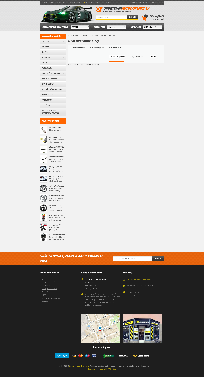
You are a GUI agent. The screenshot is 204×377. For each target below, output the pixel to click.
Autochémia (47, 68)
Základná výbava (49, 78)
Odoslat (158, 258)
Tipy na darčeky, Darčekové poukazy (50, 111)
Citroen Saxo (93, 35)
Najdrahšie (115, 47)
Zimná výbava (48, 94)
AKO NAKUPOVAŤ (48, 282)
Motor (45, 52)
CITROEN (84, 35)
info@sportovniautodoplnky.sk (97, 2)
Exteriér (45, 46)
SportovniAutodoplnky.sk (123, 9)
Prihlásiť (145, 2)
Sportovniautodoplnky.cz (79, 366)
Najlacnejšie (97, 47)
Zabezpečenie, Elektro (51, 73)
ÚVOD (44, 279)
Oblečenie (46, 105)
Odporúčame (78, 47)
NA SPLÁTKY (46, 292)
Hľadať (132, 17)
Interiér (45, 41)
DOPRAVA (45, 295)
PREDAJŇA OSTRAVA (49, 289)
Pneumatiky (47, 100)
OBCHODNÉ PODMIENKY (51, 298)
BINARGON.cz (110, 369)
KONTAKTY (46, 285)
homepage (74, 35)
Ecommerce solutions (96, 369)
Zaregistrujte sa (157, 2)
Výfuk (44, 62)
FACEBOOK (46, 301)
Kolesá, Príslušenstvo (52, 89)
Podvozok (46, 57)
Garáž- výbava (48, 84)
